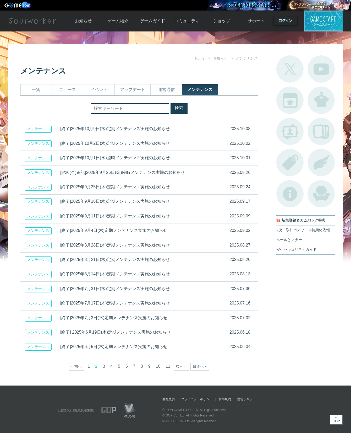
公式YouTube (321, 69)
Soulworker (32, 20)
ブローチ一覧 (321, 162)
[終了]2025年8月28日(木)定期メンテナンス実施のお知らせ (115, 245)
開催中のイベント (290, 100)
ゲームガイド (152, 21)
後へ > (181, 366)
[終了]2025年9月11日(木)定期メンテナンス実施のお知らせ (115, 216)
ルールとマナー (289, 240)
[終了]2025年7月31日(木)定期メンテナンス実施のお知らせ (115, 288)
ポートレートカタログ (290, 131)
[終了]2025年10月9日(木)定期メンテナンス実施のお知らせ (115, 128)
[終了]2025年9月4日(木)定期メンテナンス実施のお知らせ (113, 230)
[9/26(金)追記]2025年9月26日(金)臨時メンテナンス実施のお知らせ (122, 172)
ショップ (221, 21)
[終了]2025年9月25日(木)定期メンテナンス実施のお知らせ (115, 187)
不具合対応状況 (290, 193)
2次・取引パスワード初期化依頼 (303, 230)
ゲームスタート (323, 20)
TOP (336, 420)
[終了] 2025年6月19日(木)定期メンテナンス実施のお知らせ (115, 332)
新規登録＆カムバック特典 (304, 220)
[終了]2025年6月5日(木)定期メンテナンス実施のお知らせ (113, 346)
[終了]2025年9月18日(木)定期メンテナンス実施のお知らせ (115, 201)
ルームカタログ (321, 193)
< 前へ (77, 366)
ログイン (285, 22)
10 (158, 366)
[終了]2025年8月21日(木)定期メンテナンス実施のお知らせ (115, 259)
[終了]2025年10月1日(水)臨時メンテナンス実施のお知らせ (115, 158)
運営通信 (166, 89)
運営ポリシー (246, 399)
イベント (99, 89)
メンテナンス (199, 89)
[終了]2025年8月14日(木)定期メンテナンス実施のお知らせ (115, 274)
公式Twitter (290, 69)
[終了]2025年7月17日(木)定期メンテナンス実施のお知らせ (115, 303)
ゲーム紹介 (117, 21)
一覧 (36, 89)
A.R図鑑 (321, 131)
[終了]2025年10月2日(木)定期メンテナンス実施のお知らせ (115, 143)
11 (168, 366)
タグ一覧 (290, 162)
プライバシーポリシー (196, 399)
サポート (256, 21)
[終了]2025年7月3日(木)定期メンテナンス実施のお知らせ (113, 318)
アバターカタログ (321, 100)
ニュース (67, 89)
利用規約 (224, 399)
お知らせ (83, 21)
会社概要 (168, 399)
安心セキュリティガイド (296, 250)
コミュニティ (187, 21)
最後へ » (200, 366)
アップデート (132, 89)
